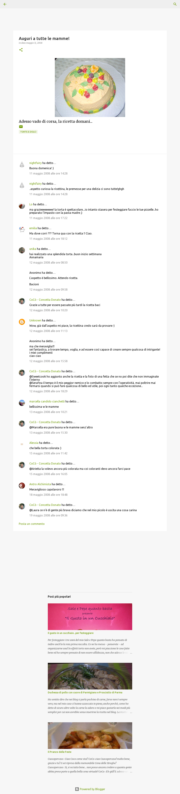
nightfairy (35, 162)
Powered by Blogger (90, 789)
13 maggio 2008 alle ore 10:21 (48, 411)
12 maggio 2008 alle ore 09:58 (48, 289)
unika (32, 248)
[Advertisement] (90, 565)
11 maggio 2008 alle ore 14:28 (48, 173)
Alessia (33, 442)
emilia (33, 228)
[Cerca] (15, 4)
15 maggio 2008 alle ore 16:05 (48, 474)
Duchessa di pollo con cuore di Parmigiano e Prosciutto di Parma (85, 692)
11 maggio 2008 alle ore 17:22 (48, 218)
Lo (31, 204)
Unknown (35, 320)
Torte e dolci (28, 132)
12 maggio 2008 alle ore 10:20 (48, 310)
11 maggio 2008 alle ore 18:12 (48, 238)
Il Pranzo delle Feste (59, 752)
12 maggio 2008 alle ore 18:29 (48, 391)
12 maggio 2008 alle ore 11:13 (48, 330)
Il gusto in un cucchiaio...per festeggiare (71, 633)
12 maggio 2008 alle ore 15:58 (48, 361)
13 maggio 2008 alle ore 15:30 (48, 432)
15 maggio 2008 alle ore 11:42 (48, 453)
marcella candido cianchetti (47, 401)
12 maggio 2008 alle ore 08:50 (48, 262)
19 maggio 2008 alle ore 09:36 (48, 515)
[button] (21, 50)
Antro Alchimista (40, 484)
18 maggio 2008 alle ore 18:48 (48, 494)
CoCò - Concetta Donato (45, 299)
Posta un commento (32, 523)
